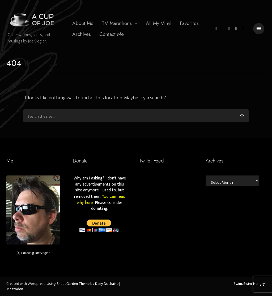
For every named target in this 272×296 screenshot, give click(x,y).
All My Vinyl (158, 23)
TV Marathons (117, 23)
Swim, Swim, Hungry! (249, 284)
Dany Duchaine (106, 284)
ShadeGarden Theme (73, 284)
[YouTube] (236, 29)
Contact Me (111, 34)
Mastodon (14, 289)
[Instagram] (229, 29)
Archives (81, 34)
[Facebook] (222, 29)
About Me (83, 23)
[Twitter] (216, 29)
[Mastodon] (243, 29)
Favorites (189, 23)
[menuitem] (83, 23)
